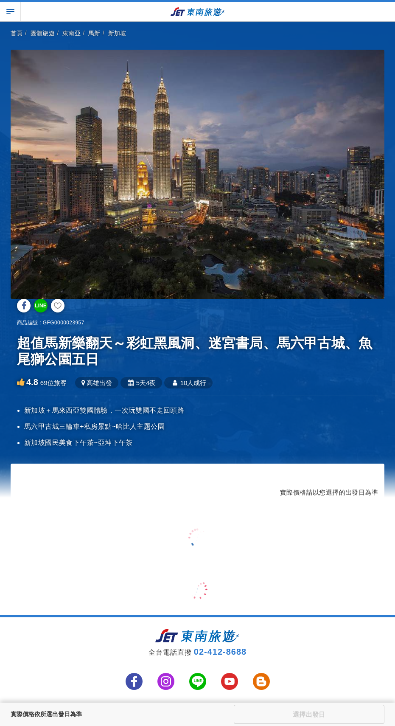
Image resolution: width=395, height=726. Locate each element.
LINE (40, 306)
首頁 (17, 33)
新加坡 (117, 33)
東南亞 (71, 33)
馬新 (94, 33)
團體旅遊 (43, 33)
